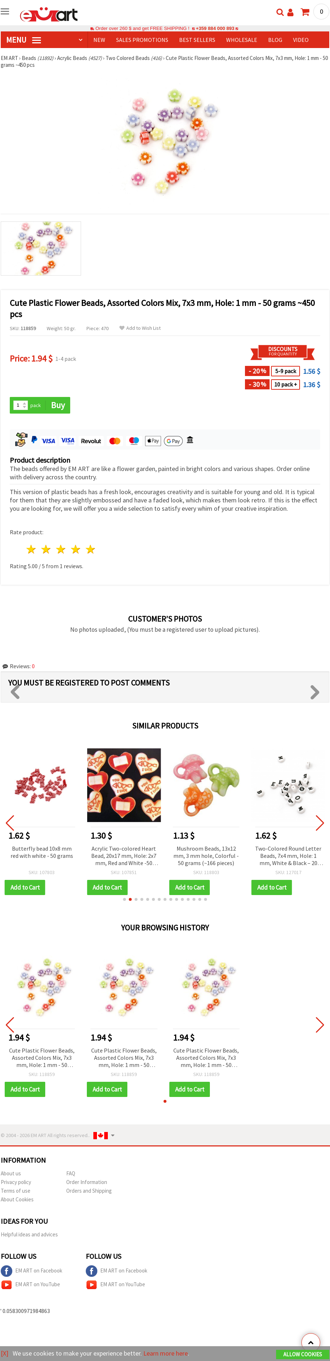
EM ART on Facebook (31, 1271)
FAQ (70, 1173)
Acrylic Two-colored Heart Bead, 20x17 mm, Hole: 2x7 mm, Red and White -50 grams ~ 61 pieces (123, 856)
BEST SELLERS (197, 39)
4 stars (75, 549)
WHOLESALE (241, 39)
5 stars (90, 549)
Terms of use (15, 1190)
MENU (23, 40)
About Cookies (17, 1199)
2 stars (46, 549)
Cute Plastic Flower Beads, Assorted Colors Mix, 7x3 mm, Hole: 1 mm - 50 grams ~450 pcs (42, 1058)
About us (11, 1173)
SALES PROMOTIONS (142, 39)
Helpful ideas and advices (29, 1234)
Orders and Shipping (89, 1190)
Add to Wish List (140, 328)
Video (301, 39)
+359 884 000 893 (215, 28)
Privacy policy (16, 1182)
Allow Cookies (302, 1354)
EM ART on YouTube (30, 1285)
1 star (31, 549)
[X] (4, 1353)
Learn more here (165, 1353)
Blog (275, 39)
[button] (124, 899)
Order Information (86, 1182)
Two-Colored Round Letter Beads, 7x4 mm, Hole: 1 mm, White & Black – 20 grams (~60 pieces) (288, 856)
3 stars (61, 549)
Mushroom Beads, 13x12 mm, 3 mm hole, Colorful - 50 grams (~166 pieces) (206, 856)
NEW (99, 39)
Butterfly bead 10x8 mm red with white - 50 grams (41, 852)
